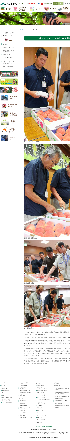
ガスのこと (22, 410)
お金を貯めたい (23, 385)
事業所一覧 (40, 410)
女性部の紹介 (40, 385)
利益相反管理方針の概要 (61, 401)
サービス (21, 398)
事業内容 (39, 408)
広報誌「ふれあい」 (8, 47)
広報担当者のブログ (8, 51)
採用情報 (39, 422)
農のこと (4, 393)
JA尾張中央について (41, 403)
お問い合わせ (57, 383)
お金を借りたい (23, 388)
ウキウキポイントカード (26, 417)
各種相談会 (22, 403)
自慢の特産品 (5, 390)
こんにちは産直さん (7, 402)
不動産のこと (23, 401)
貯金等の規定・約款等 (25, 392)
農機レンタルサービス (25, 408)
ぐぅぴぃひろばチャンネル (43, 399)
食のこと (4, 395)
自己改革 (39, 417)
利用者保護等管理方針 (60, 398)
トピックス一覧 (7, 57)
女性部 (5, 44)
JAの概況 (39, 405)
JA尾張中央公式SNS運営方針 (62, 396)
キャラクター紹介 (8, 66)
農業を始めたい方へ (7, 397)
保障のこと (22, 395)
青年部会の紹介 (6, 400)
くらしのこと (23, 412)
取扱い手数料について (25, 390)
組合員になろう (41, 419)
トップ (3, 383)
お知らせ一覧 (6, 54)
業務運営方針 (57, 385)
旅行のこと (22, 415)
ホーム (21, 29)
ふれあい (28, 29)
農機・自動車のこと (25, 405)
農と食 (3, 385)
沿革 (38, 412)
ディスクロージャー (42, 415)
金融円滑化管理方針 (60, 403)
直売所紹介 (5, 388)
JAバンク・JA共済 (23, 383)
